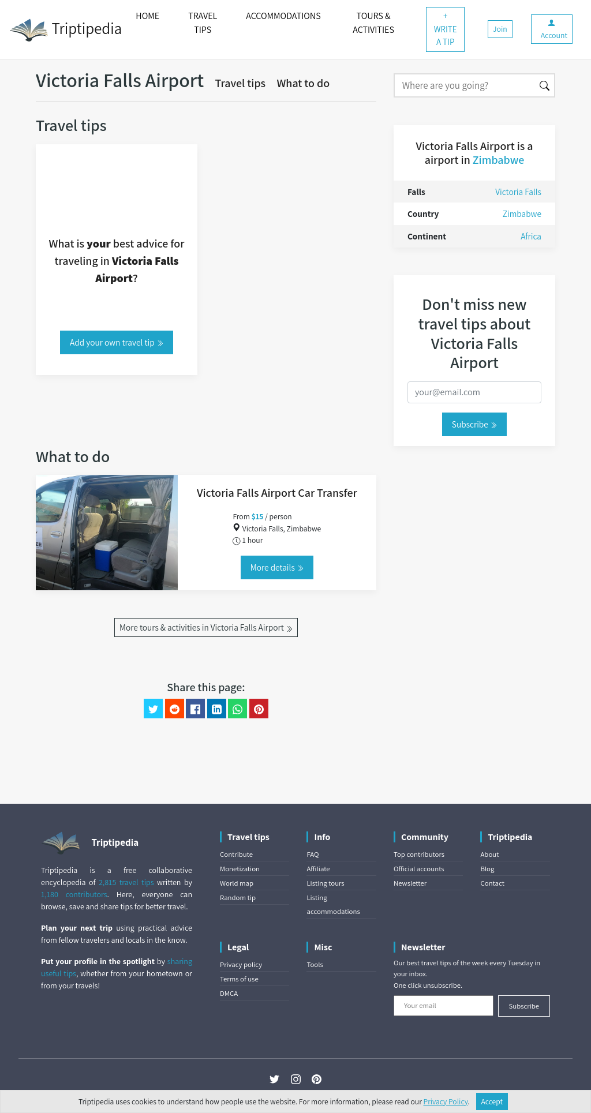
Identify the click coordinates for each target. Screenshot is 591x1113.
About (489, 854)
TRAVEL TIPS (202, 23)
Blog (487, 869)
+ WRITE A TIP (445, 28)
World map (236, 883)
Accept (492, 1101)
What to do (303, 83)
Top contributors (419, 854)
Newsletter (410, 883)
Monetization (240, 869)
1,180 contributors (74, 894)
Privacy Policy (446, 1101)
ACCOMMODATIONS (283, 16)
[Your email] (443, 1005)
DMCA (229, 993)
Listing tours (325, 883)
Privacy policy (241, 964)
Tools (314, 964)
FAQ (312, 854)
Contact (492, 883)
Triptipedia (65, 30)
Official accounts (419, 869)
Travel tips (240, 83)
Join (500, 29)
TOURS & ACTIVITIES (373, 23)
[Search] (464, 85)
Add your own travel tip (116, 342)
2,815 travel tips (126, 882)
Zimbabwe (499, 159)
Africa (531, 236)
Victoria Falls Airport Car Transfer (277, 492)
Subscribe (474, 424)
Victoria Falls (518, 191)
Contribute (236, 854)
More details (277, 567)
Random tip (238, 897)
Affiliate (318, 869)
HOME (147, 16)
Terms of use (239, 979)
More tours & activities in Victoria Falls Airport (206, 627)
